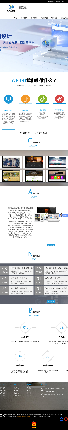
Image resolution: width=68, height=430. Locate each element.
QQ (61, 419)
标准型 (29, 390)
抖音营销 (42, 110)
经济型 (29, 388)
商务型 (29, 393)
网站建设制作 (8, 110)
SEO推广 (16, 390)
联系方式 (64, 18)
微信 (66, 419)
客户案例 (54, 18)
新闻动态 (44, 18)
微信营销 (16, 393)
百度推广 (25, 110)
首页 (15, 18)
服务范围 (34, 18)
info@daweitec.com (48, 391)
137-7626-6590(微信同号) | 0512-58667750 (54, 388)
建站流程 (2, 393)
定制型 (29, 395)
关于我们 (24, 18)
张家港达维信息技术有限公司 (24, 416)
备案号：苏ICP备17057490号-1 (42, 416)
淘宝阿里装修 (59, 110)
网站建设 (16, 388)
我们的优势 (3, 390)
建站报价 (30, 384)
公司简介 (2, 388)
